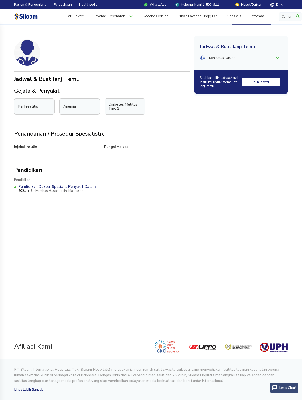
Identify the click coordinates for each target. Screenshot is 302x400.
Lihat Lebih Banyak (28, 389)
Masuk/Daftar (248, 4)
